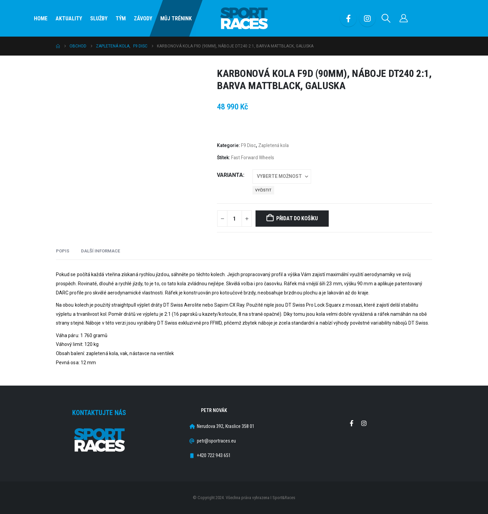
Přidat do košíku (297, 218)
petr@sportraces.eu (216, 441)
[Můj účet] (403, 18)
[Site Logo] (244, 18)
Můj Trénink (176, 18)
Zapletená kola (273, 145)
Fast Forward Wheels (252, 157)
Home (40, 18)
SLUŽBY (98, 18)
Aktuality (69, 18)
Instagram (364, 423)
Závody (143, 18)
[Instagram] (367, 18)
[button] (386, 18)
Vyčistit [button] (263, 190)
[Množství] (234, 218)
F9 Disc (248, 145)
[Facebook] (348, 18)
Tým (121, 18)
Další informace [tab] (100, 250)
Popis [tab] (62, 250)
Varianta (230, 175)
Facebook (351, 423)
